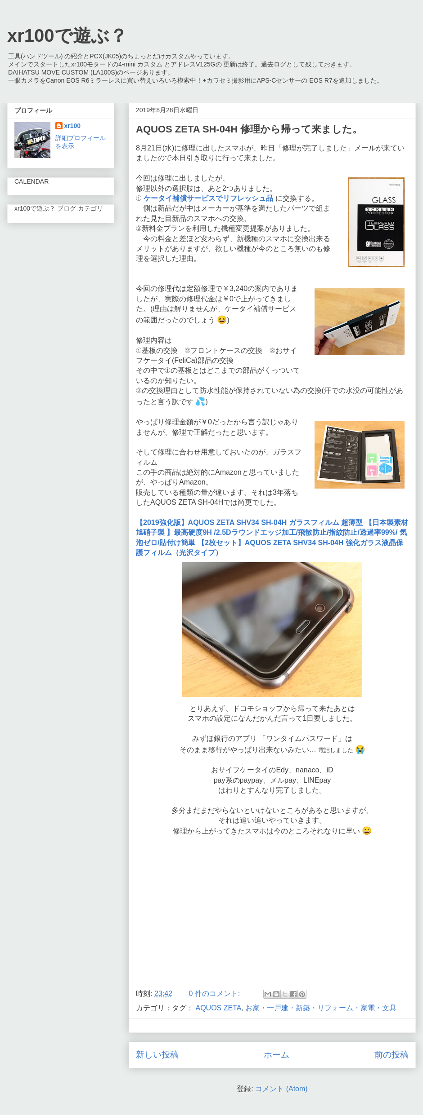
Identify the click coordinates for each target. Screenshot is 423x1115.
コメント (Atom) (281, 1089)
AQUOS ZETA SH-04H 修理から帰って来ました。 (249, 129)
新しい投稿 (157, 1054)
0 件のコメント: (215, 993)
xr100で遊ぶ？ (67, 35)
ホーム (276, 1054)
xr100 (72, 125)
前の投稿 (391, 1054)
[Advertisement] (272, 910)
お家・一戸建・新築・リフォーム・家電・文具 (320, 1008)
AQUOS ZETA (218, 1008)
